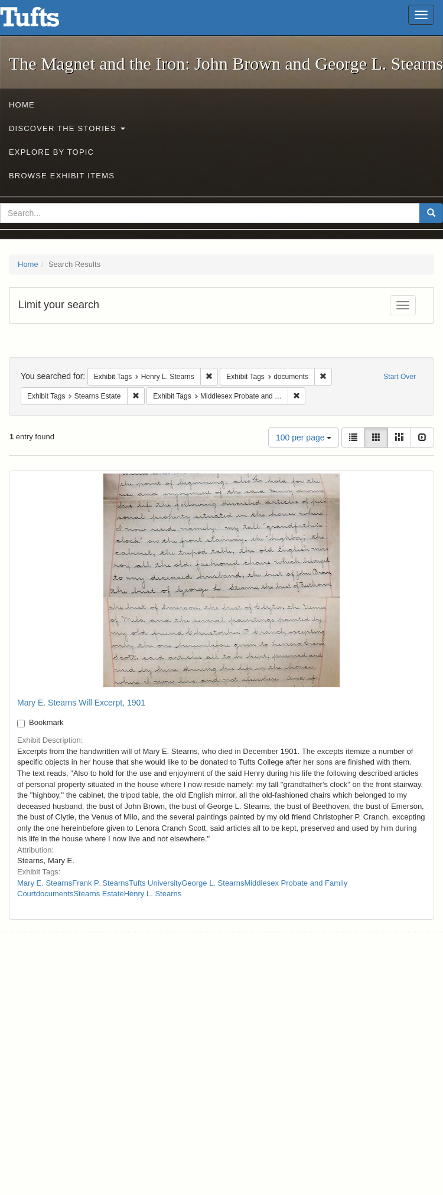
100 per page (303, 437)
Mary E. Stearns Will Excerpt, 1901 (81, 702)
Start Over (399, 377)
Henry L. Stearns (153, 893)
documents (55, 893)
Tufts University (155, 883)
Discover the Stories (67, 128)
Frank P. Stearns (100, 883)
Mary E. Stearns (44, 883)
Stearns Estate (98, 893)
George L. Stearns (212, 883)
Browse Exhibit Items (62, 175)
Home (22, 104)
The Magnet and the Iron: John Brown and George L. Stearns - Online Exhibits (44, 20)
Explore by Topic (51, 152)
